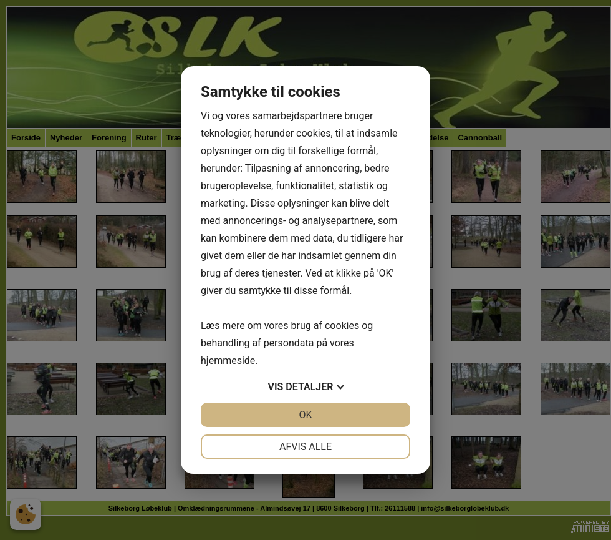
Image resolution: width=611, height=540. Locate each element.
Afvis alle (305, 447)
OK (305, 415)
